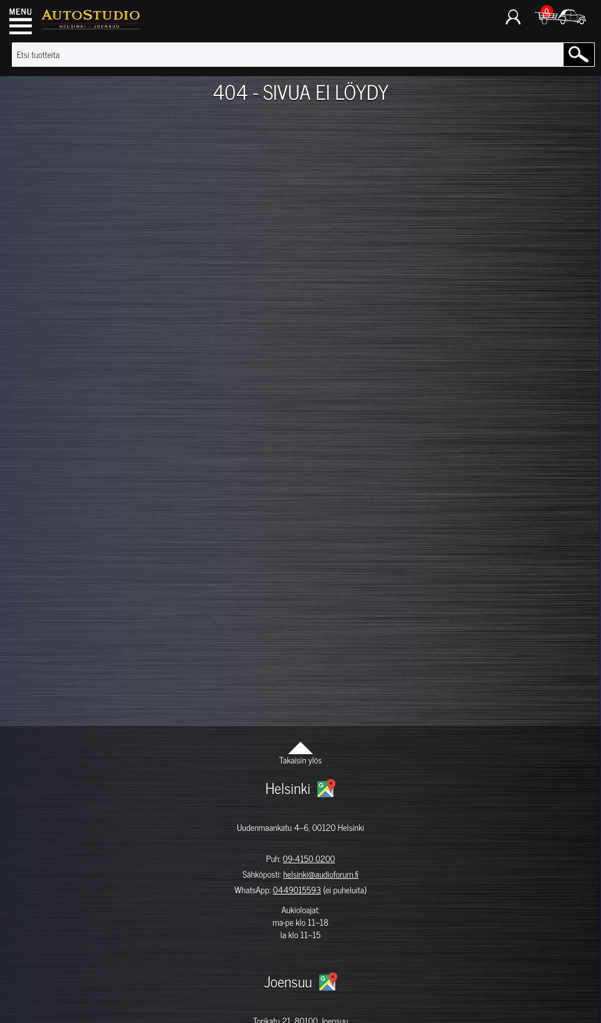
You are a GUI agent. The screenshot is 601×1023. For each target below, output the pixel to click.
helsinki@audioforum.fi (320, 874)
